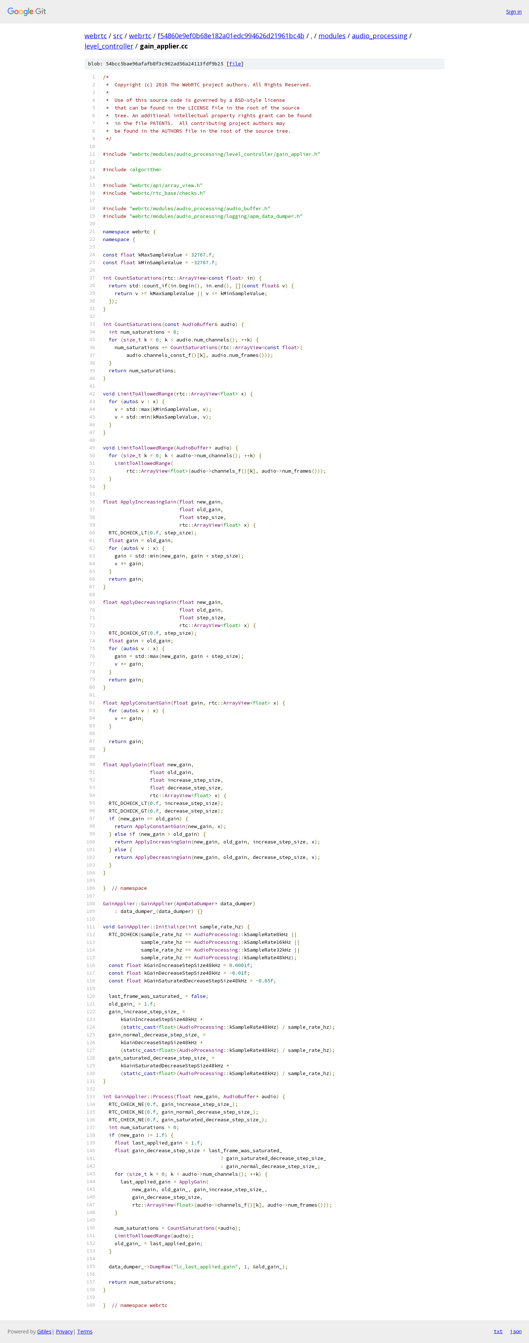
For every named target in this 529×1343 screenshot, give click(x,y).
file (235, 64)
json (516, 1331)
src (118, 35)
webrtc (95, 35)
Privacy (64, 1331)
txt (498, 1331)
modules (332, 35)
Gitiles (44, 1331)
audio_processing (379, 35)
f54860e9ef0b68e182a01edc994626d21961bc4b (231, 35)
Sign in (514, 11)
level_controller (108, 46)
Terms (85, 1331)
